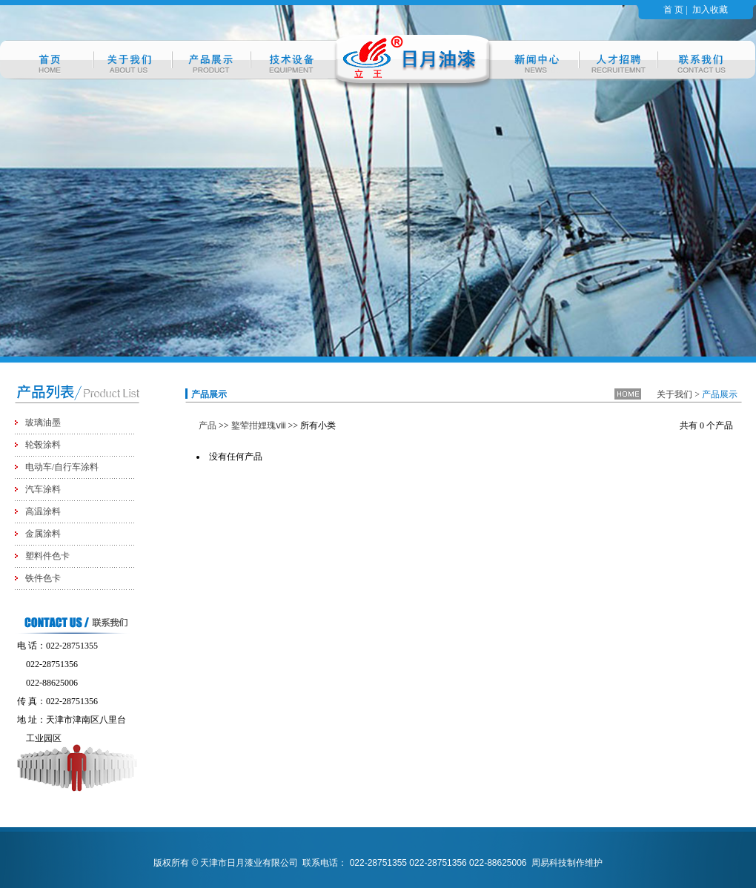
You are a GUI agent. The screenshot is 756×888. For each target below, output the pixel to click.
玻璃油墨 (43, 422)
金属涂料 (43, 534)
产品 (207, 425)
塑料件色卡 (47, 556)
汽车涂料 (43, 489)
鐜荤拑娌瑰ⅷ (258, 425)
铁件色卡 (43, 578)
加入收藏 (710, 9)
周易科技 (549, 863)
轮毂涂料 (43, 445)
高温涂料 (43, 511)
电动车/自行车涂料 (62, 467)
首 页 (673, 9)
